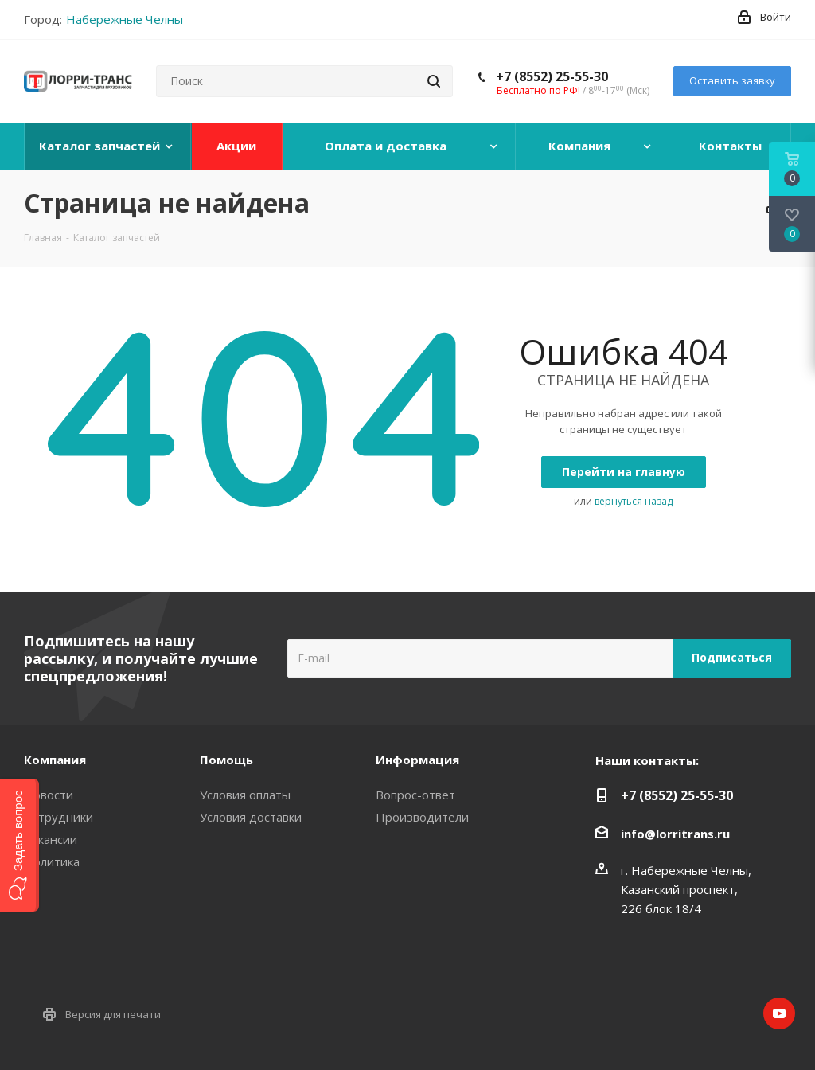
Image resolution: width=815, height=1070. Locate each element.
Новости (48, 794)
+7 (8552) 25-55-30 (552, 76)
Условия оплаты (245, 794)
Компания (55, 759)
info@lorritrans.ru (675, 834)
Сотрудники (58, 817)
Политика (52, 861)
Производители (422, 817)
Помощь (226, 759)
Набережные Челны (124, 19)
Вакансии (50, 839)
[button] (19, 845)
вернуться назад (634, 501)
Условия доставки (251, 817)
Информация (417, 759)
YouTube (779, 1013)
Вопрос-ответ (415, 794)
